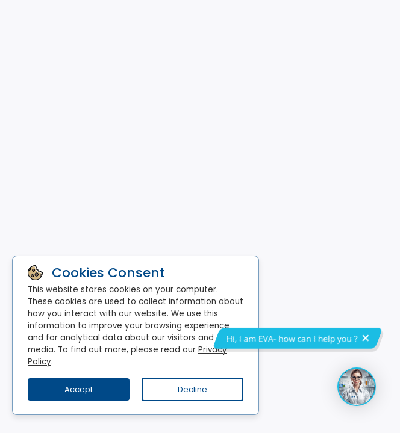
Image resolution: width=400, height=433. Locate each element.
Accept (78, 389)
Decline (192, 389)
